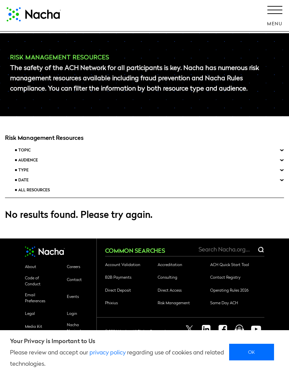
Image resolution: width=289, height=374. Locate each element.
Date (23, 179)
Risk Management (174, 302)
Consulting (167, 277)
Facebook (223, 329)
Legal (30, 313)
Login (72, 313)
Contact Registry (225, 277)
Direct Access (170, 290)
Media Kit (33, 326)
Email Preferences (35, 297)
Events (73, 296)
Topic (24, 149)
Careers (73, 266)
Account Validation (122, 264)
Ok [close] (251, 352)
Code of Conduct (33, 280)
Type (23, 169)
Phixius (111, 302)
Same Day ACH (224, 302)
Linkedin (206, 329)
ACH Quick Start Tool (229, 264)
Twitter (190, 329)
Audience (28, 159)
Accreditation (170, 264)
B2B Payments (118, 277)
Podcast (239, 329)
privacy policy (107, 352)
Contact (74, 279)
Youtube (256, 329)
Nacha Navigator (76, 327)
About (30, 266)
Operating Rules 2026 (229, 290)
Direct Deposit (118, 290)
